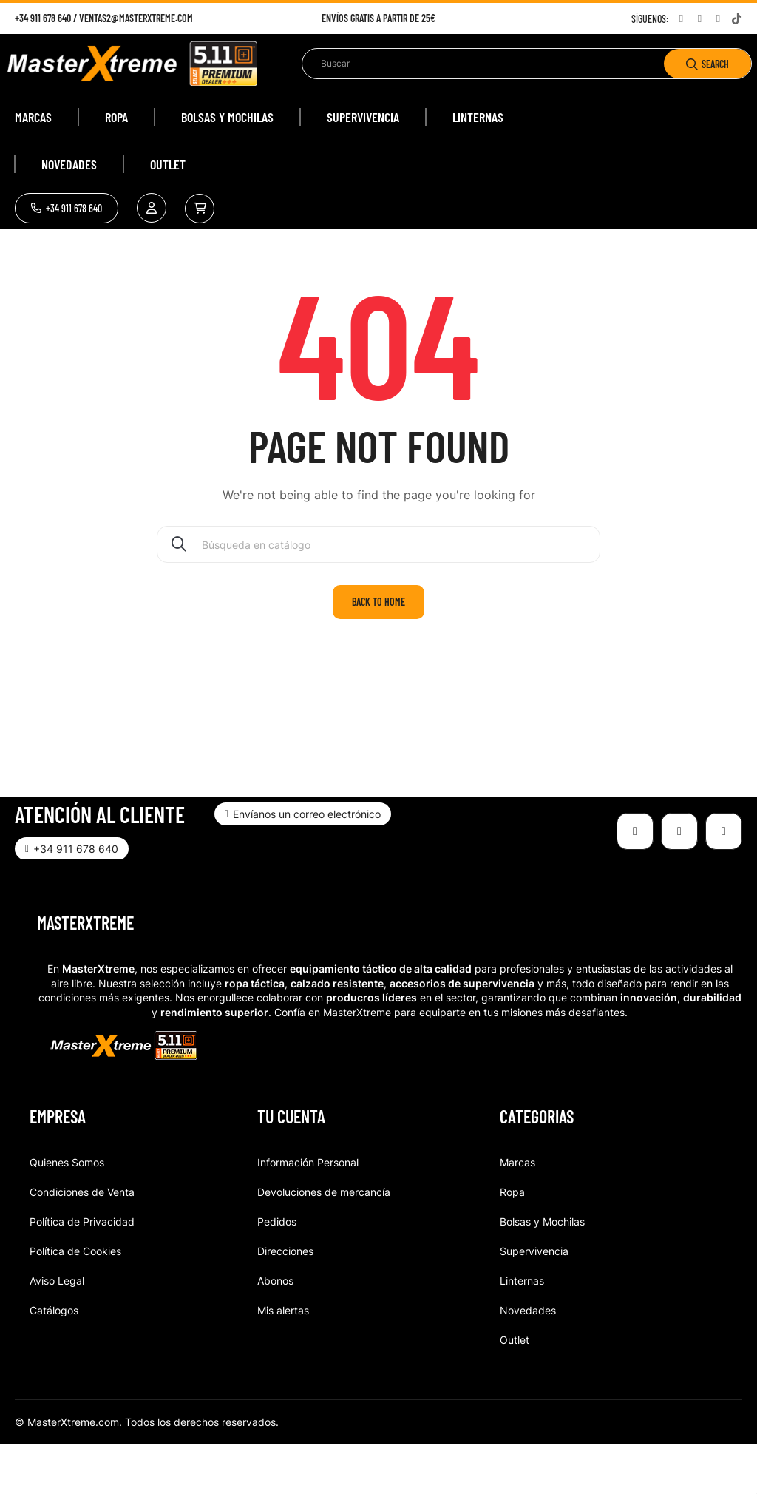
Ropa (512, 1240)
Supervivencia (534, 1300)
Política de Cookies (75, 1300)
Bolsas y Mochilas (542, 1270)
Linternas (522, 1329)
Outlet (514, 1388)
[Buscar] (378, 593)
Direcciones (285, 1300)
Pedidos (276, 1270)
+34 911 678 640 (43, 18)
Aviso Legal (57, 1329)
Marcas (517, 1211)
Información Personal (308, 1211)
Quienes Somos (67, 1211)
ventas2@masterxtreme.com (136, 18)
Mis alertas (283, 1359)
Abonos (275, 1329)
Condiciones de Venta (82, 1240)
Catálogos (54, 1359)
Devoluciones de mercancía (323, 1240)
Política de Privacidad (82, 1270)
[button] (66, 208)
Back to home (378, 651)
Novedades (528, 1359)
